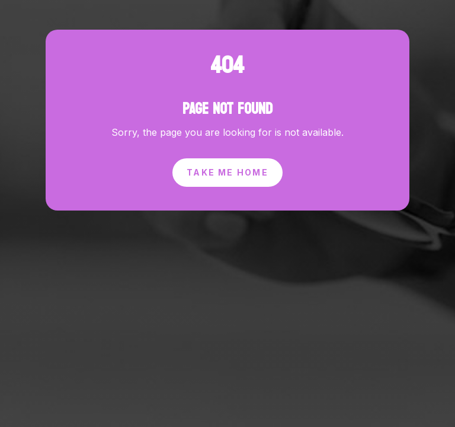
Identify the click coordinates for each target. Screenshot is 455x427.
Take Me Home (227, 154)
